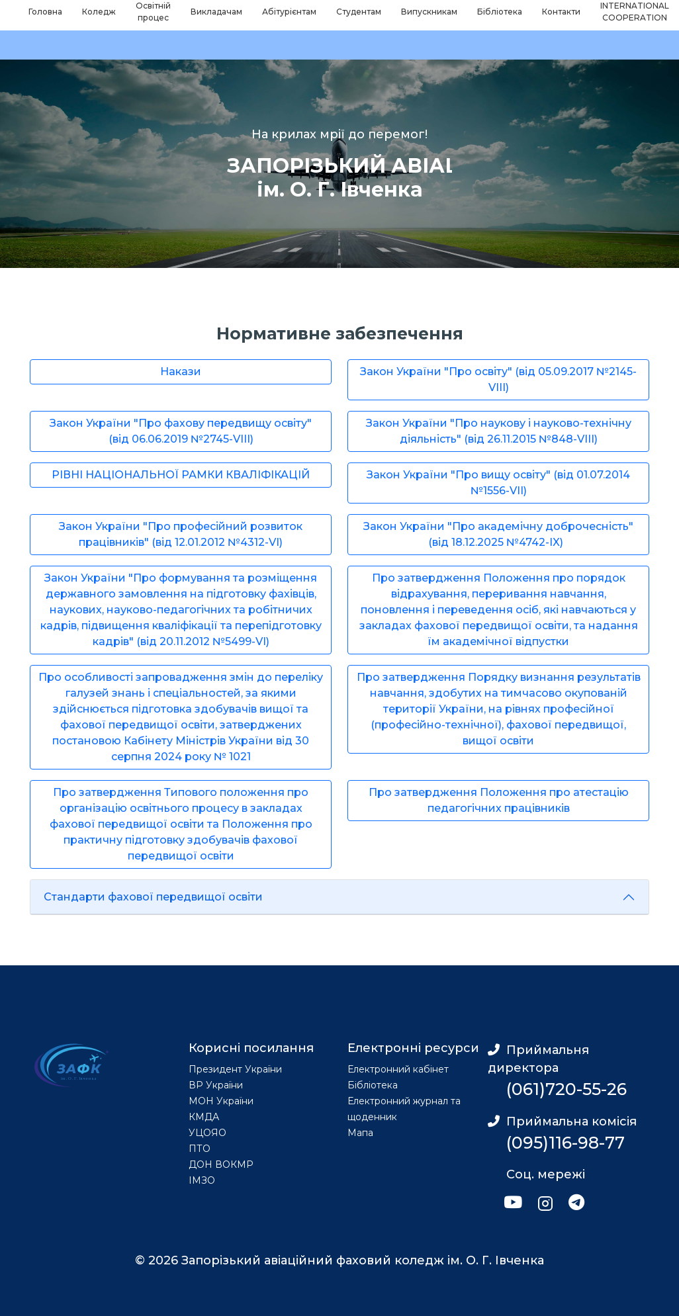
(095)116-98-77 (565, 1143)
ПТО (199, 1149)
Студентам (358, 12)
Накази (180, 371)
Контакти (561, 12)
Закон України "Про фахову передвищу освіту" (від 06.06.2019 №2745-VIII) (181, 431)
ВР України (216, 1085)
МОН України (221, 1101)
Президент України (235, 1069)
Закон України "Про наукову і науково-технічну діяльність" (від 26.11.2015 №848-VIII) (498, 431)
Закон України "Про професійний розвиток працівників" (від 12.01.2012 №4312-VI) (180, 534)
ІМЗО (202, 1180)
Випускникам (429, 12)
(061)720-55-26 (566, 1089)
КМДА (204, 1117)
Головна (45, 12)
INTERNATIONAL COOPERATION (634, 11)
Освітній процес (153, 11)
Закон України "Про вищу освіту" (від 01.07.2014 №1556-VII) (498, 482)
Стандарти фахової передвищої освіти (153, 897)
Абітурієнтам (289, 12)
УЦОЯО (207, 1133)
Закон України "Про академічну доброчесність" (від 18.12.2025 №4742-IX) (498, 534)
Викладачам (216, 12)
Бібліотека (499, 12)
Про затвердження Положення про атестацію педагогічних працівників (499, 800)
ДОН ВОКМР (221, 1164)
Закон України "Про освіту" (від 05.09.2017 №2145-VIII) (498, 379)
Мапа (360, 1133)
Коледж (99, 12)
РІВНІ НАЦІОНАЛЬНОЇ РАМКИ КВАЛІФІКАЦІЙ (181, 474)
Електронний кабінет (398, 1069)
